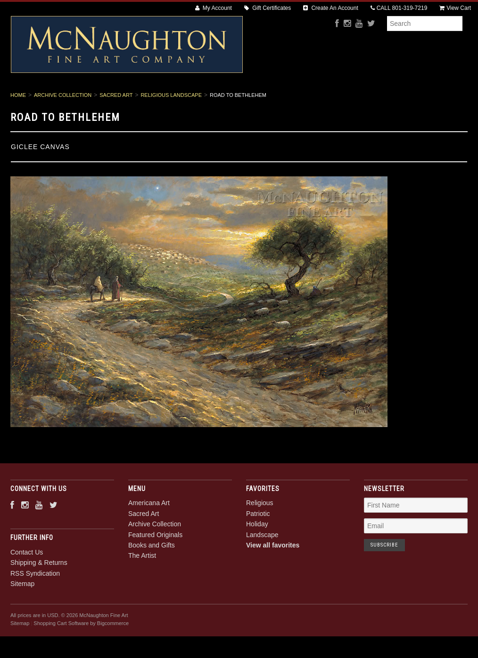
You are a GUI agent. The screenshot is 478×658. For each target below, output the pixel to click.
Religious (259, 535)
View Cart (455, 8)
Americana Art (76, 99)
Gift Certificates (267, 8)
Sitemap (22, 615)
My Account (213, 8)
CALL (399, 8)
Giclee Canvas (40, 179)
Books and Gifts (351, 99)
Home (18, 127)
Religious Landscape (171, 127)
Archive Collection (202, 99)
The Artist (409, 99)
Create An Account (330, 8)
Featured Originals (279, 99)
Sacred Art (135, 99)
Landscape (262, 567)
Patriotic (258, 545)
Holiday (257, 556)
